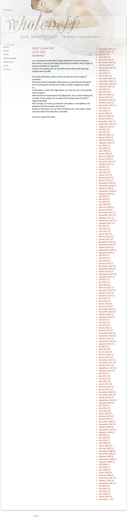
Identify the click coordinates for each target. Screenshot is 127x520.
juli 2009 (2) (104, 435)
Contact (7, 69)
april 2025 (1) (105, 57)
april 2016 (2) (105, 260)
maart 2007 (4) (105, 496)
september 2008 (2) (107, 459)
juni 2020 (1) (104, 145)
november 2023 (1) (107, 81)
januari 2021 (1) (106, 137)
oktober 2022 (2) (106, 102)
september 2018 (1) (107, 191)
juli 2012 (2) (104, 346)
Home (6, 47)
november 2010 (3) (107, 395)
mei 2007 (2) (104, 491)
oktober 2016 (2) (106, 247)
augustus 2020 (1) (107, 143)
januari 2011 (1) (106, 389)
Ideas (6, 54)
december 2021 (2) (107, 121)
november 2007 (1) (107, 478)
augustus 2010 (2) (107, 403)
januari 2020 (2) (106, 159)
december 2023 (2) (107, 78)
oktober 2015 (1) (106, 271)
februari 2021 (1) (106, 135)
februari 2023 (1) (106, 94)
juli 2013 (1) (104, 319)
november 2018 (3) (107, 185)
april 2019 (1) (105, 172)
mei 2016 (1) (104, 258)
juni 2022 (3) (104, 108)
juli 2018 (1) (104, 196)
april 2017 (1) (105, 231)
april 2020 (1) (105, 151)
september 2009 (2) (107, 429)
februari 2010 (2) (106, 416)
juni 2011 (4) (104, 376)
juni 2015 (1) (104, 282)
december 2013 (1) (107, 309)
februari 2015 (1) (106, 287)
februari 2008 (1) (106, 475)
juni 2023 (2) (104, 89)
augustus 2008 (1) (107, 462)
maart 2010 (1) (105, 413)
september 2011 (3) (107, 368)
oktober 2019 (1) (106, 164)
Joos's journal (10, 58)
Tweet (36, 516)
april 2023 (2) (105, 92)
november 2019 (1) (107, 161)
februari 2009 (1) (106, 448)
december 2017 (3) (107, 212)
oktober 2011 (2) (106, 365)
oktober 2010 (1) (106, 397)
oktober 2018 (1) (106, 188)
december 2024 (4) (107, 62)
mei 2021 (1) (104, 132)
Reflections (8, 61)
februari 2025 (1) (106, 59)
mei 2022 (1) (104, 110)
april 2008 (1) (105, 470)
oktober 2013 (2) (106, 314)
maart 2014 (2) (105, 303)
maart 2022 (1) (105, 113)
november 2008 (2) (107, 453)
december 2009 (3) (107, 421)
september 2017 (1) (107, 220)
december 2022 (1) (107, 100)
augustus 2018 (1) (107, 193)
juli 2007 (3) (104, 486)
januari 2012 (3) (106, 357)
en (8, 10)
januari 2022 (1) (106, 118)
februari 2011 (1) (106, 386)
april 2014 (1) (105, 301)
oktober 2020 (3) (106, 140)
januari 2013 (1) (106, 330)
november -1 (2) (106, 499)
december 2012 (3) (107, 333)
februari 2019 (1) (106, 177)
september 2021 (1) (107, 124)
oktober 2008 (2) (106, 456)
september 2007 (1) (107, 483)
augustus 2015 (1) (107, 277)
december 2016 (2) (107, 242)
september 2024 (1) (107, 68)
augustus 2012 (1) (107, 344)
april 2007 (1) (105, 494)
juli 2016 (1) (104, 255)
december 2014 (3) (107, 290)
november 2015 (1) (107, 269)
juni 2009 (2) (104, 437)
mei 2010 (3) (104, 408)
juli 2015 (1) (104, 279)
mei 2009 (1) (104, 440)
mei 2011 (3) (104, 378)
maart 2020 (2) (105, 153)
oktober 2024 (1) (106, 65)
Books (6, 50)
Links (5, 65)
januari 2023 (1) (106, 97)
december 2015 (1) (107, 266)
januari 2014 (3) (106, 306)
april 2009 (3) (105, 443)
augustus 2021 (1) (107, 126)
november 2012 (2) (107, 336)
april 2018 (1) (105, 204)
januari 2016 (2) (106, 263)
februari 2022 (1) (106, 116)
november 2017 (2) (107, 215)
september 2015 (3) (107, 274)
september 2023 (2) (107, 84)
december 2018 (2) (107, 183)
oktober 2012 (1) (106, 338)
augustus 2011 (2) (107, 370)
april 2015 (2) (105, 285)
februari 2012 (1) (106, 354)
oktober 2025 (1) (106, 51)
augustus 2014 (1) (107, 295)
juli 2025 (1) (104, 54)
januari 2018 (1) (106, 210)
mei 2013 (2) (104, 325)
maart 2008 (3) (105, 472)
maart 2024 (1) (105, 76)
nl (4, 10)
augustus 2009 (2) (107, 432)
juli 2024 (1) (104, 70)
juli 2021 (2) (104, 129)
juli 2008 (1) (104, 464)
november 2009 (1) (107, 424)
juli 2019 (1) (104, 167)
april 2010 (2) (105, 411)
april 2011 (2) (105, 381)
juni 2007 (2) (104, 488)
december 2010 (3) (107, 392)
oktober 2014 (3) (106, 293)
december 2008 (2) (107, 451)
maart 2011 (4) (105, 384)
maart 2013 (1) (105, 328)
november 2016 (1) (107, 244)
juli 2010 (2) (104, 405)
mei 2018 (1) (104, 202)
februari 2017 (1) (106, 236)
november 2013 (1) (107, 311)
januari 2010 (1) (106, 419)
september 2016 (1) (107, 250)
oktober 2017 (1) (106, 218)
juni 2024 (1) (104, 73)
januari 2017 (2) (106, 239)
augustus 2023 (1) (107, 86)
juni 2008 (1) (104, 467)
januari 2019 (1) (106, 180)
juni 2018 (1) (104, 199)
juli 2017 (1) (104, 226)
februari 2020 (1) (106, 156)
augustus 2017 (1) (107, 223)
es (12, 10)
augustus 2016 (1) (107, 252)
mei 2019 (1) (104, 169)
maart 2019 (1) (105, 175)
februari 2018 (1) (106, 207)
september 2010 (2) (107, 400)
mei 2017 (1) (104, 228)
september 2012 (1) (107, 341)
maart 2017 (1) (105, 234)
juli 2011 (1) (104, 373)
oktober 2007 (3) (106, 480)
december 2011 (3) (107, 360)
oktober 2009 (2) (106, 427)
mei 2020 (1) (104, 148)
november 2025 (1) (107, 49)
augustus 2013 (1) (107, 317)
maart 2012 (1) (105, 352)
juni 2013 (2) (104, 322)
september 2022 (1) (107, 105)
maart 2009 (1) (105, 445)
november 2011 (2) (107, 362)
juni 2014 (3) (104, 298)
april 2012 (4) (105, 349)
